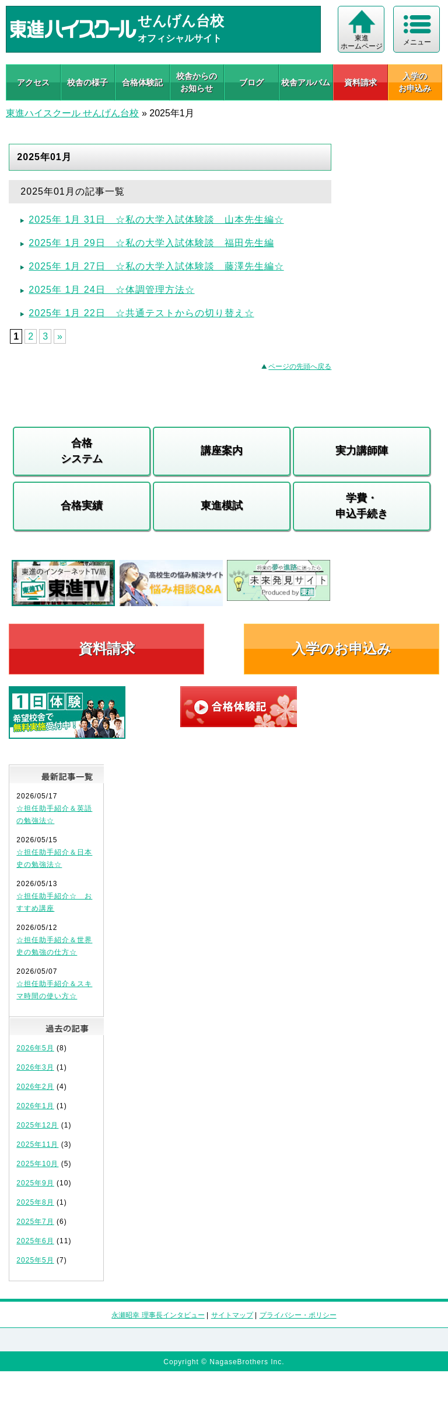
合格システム (82, 451)
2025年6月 (35, 1241)
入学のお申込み (341, 648)
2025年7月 (35, 1222)
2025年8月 (35, 1202)
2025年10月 (37, 1164)
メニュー (417, 42)
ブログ (251, 82)
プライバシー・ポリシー (298, 1315)
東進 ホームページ (362, 42)
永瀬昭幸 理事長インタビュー (157, 1315)
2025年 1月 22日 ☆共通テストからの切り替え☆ (141, 313)
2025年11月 (37, 1144)
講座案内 (222, 450)
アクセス (33, 82)
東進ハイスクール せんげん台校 (72, 113)
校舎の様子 (87, 82)
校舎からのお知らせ (196, 82)
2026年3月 (35, 1067)
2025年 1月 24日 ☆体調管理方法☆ (111, 290)
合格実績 (82, 505)
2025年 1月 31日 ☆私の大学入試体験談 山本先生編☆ (156, 219)
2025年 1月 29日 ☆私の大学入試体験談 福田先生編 (151, 243)
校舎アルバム (305, 82)
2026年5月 (35, 1048)
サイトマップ (232, 1315)
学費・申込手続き (361, 506)
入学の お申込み (414, 82)
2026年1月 (35, 1106)
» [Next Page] (59, 336)
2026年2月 (35, 1086)
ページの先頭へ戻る (299, 366)
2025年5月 (35, 1260)
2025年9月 (35, 1183)
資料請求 (360, 82)
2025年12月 (37, 1125)
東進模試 (222, 505)
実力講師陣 (361, 450)
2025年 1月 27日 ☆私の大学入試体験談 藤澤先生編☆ (156, 266)
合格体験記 (142, 82)
